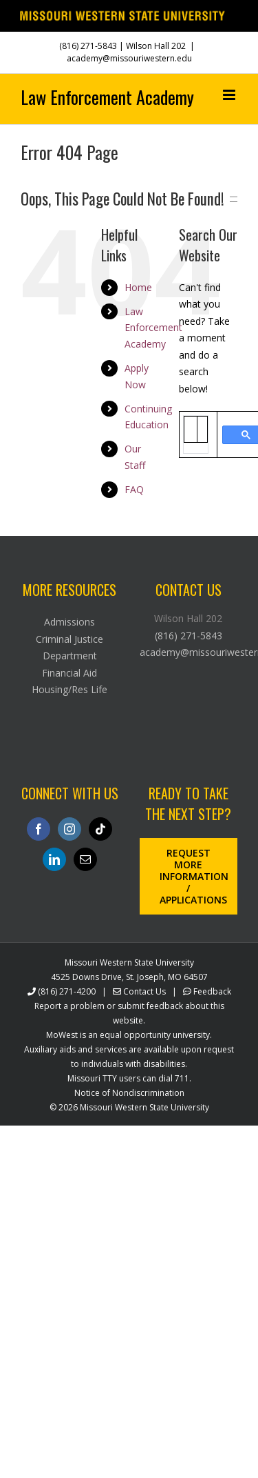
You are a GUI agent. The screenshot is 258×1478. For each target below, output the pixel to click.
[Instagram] (69, 829)
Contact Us (144, 991)
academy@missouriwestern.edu (129, 58)
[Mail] (85, 859)
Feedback (212, 991)
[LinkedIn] (54, 859)
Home (138, 287)
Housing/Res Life (69, 689)
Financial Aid (69, 672)
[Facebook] (38, 829)
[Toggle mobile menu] (230, 95)
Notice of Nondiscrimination (129, 1093)
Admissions (69, 621)
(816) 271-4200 (67, 991)
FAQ (134, 489)
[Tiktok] (100, 829)
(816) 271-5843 (88, 46)
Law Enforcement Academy (153, 328)
